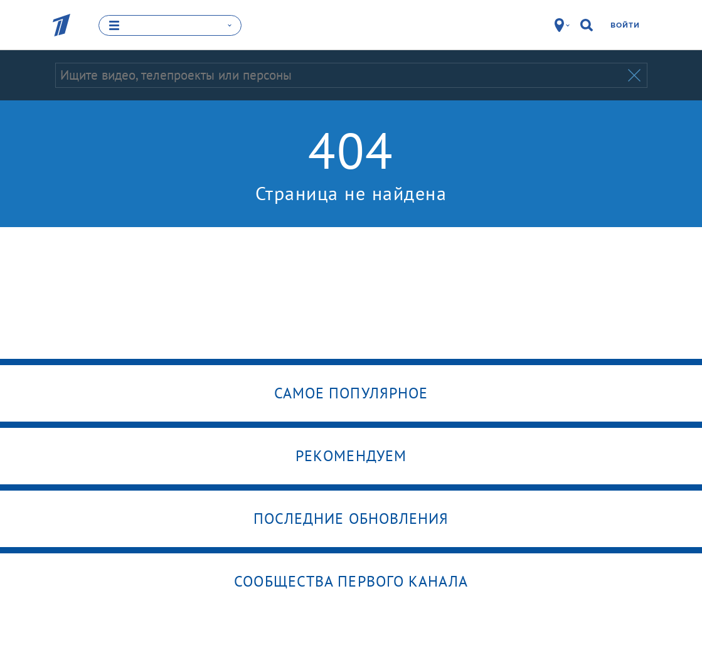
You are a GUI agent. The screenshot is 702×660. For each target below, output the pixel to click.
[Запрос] (340, 75)
